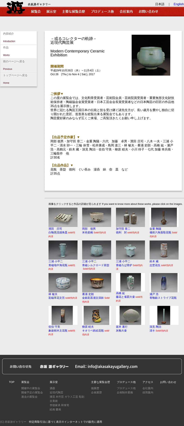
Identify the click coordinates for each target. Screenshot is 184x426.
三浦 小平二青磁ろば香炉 (130, 263)
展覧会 (25, 382)
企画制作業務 (125, 392)
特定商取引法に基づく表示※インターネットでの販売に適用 (65, 421)
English (179, 4)
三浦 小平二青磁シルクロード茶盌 (96, 263)
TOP (11, 382)
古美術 (54, 400)
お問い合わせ (168, 382)
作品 (18, 51)
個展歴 (95, 388)
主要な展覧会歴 (100, 382)
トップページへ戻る (18, 79)
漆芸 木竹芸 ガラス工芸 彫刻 (67, 396)
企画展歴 (96, 392)
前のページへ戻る (18, 65)
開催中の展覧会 (30, 388)
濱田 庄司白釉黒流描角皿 (63, 231)
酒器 (52, 388)
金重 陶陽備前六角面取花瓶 (164, 231)
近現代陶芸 (56, 392)
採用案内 (147, 392)
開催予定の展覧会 (32, 392)
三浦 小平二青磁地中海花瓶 (63, 263)
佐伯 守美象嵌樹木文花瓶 (63, 329)
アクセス (147, 382)
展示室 (54, 382)
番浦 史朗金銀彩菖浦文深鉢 (96, 296)
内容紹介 (18, 38)
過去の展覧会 (29, 396)
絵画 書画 (55, 409)
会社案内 (147, 388)
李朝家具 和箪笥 (59, 405)
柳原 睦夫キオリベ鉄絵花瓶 (96, 329)
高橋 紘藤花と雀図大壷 (130, 295)
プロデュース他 (126, 382)
